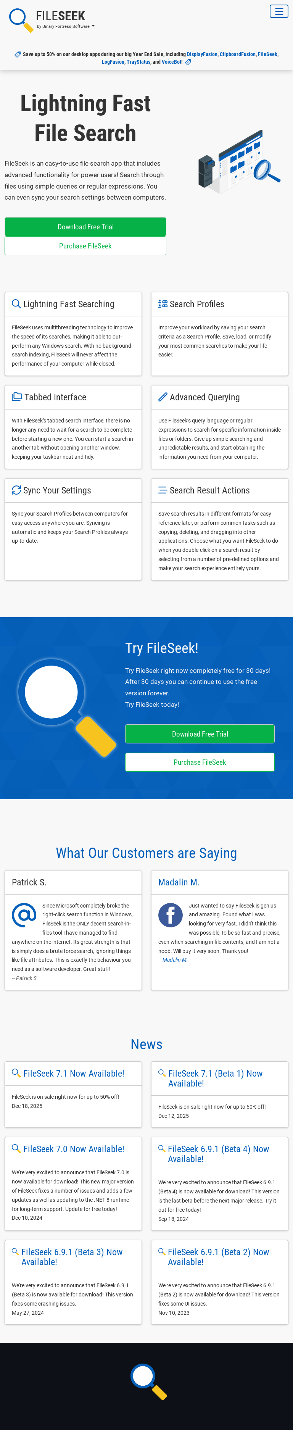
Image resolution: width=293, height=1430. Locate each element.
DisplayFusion (202, 54)
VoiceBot (171, 62)
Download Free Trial (86, 226)
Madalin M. (175, 960)
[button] (50, 21)
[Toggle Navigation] (279, 11)
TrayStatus (138, 62)
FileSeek (267, 54)
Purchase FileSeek (85, 246)
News (146, 1044)
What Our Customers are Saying (146, 853)
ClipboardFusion (238, 54)
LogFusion (113, 62)
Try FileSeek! (161, 648)
